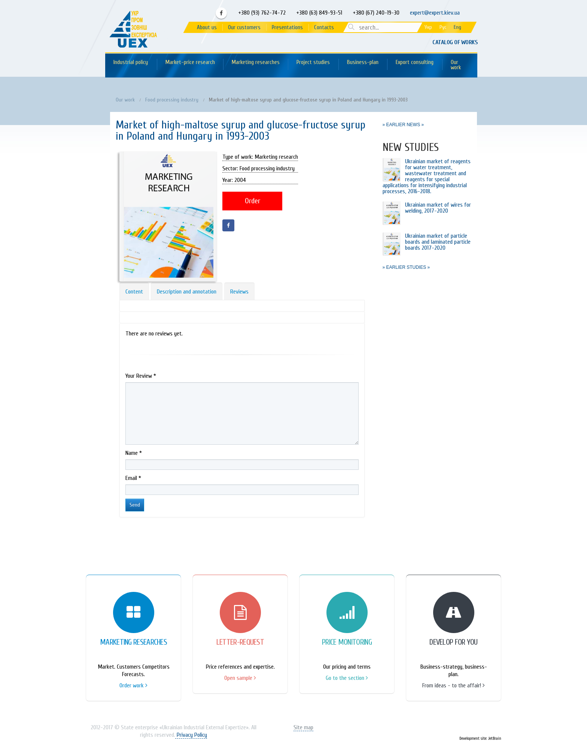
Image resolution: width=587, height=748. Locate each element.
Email (133, 478)
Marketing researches (256, 62)
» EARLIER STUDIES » (406, 267)
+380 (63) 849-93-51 (318, 12)
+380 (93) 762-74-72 (261, 12)
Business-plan (362, 62)
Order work (133, 685)
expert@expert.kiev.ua (435, 12)
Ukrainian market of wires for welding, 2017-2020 (438, 208)
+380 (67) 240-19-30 (376, 12)
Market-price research (190, 62)
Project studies (313, 62)
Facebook (221, 13)
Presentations (287, 27)
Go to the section (347, 678)
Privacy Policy (191, 735)
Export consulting (415, 62)
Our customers (244, 27)
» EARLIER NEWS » (403, 124)
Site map (303, 727)
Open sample (240, 678)
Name (133, 453)
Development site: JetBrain (480, 738)
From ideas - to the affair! (453, 685)
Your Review (140, 376)
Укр (428, 27)
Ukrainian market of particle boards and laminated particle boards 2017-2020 (438, 242)
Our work (456, 65)
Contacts (324, 27)
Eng (457, 27)
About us (207, 27)
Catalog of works (454, 42)
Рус (443, 27)
